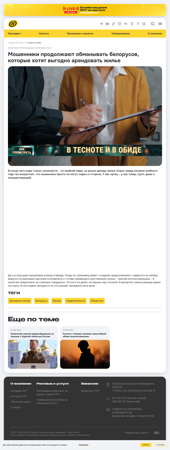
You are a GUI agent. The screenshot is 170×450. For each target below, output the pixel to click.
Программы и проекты (80, 33)
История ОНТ (18, 396)
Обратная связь (20, 401)
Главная (12, 42)
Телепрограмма (120, 33)
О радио (15, 407)
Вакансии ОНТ (90, 391)
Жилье (57, 300)
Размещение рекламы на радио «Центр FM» (52, 392)
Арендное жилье (19, 300)
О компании (155, 33)
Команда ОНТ (19, 391)
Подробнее (83, 445)
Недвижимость (75, 300)
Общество (97, 300)
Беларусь (41, 300)
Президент (14, 33)
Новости (44, 33)
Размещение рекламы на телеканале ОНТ (52, 401)
